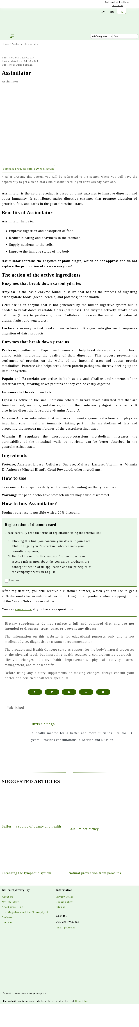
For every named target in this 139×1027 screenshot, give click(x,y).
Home (5, 44)
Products (16, 44)
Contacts (7, 922)
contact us (23, 609)
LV (103, 11)
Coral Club (117, 5)
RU (112, 11)
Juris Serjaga (43, 724)
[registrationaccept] (6, 581)
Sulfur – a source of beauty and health (31, 826)
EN (121, 12)
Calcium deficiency (84, 829)
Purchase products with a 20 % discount (28, 168)
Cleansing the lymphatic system (26, 873)
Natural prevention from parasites (95, 873)
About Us (7, 896)
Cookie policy (64, 901)
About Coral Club (12, 906)
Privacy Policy (64, 896)
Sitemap (60, 906)
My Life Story (10, 901)
